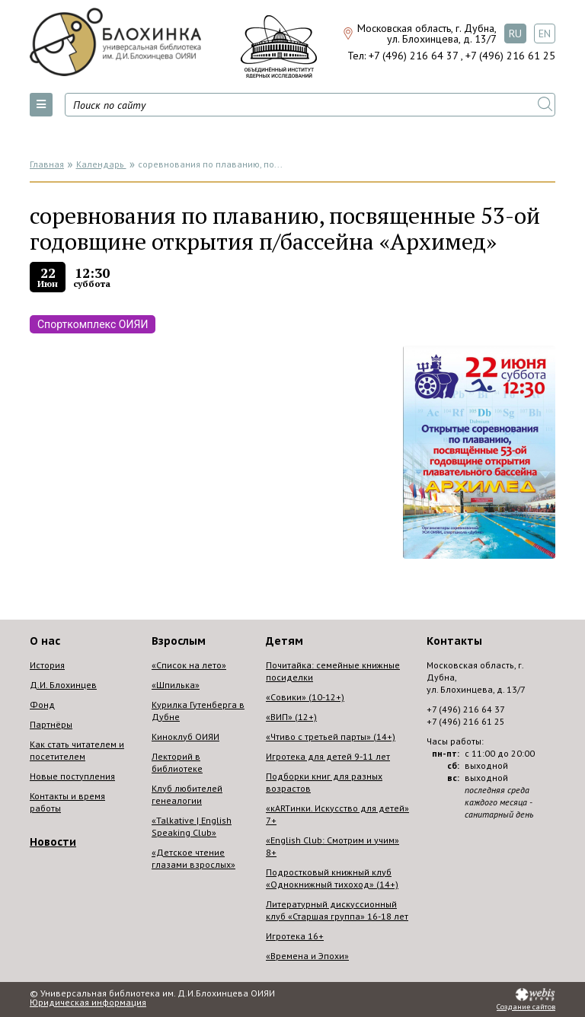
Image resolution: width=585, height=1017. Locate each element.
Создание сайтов (526, 1007)
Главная (47, 164)
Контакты (454, 641)
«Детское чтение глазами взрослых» (193, 858)
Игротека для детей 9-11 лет (328, 756)
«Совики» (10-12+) (305, 697)
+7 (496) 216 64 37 (413, 55)
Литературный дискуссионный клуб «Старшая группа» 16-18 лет (337, 910)
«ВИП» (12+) (291, 716)
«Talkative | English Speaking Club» (192, 826)
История (47, 665)
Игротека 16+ (295, 936)
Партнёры (51, 724)
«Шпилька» (176, 684)
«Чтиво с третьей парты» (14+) (330, 736)
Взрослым (179, 641)
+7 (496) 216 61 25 (510, 55)
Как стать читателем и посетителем (77, 750)
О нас (45, 641)
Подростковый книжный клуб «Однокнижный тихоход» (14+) (332, 878)
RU (515, 33)
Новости (53, 842)
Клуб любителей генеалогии (187, 794)
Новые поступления (72, 776)
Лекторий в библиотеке (177, 762)
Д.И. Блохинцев (63, 684)
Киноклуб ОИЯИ (185, 736)
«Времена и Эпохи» (307, 955)
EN (545, 33)
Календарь (101, 164)
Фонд (42, 704)
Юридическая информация (88, 1002)
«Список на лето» (189, 665)
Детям (284, 641)
